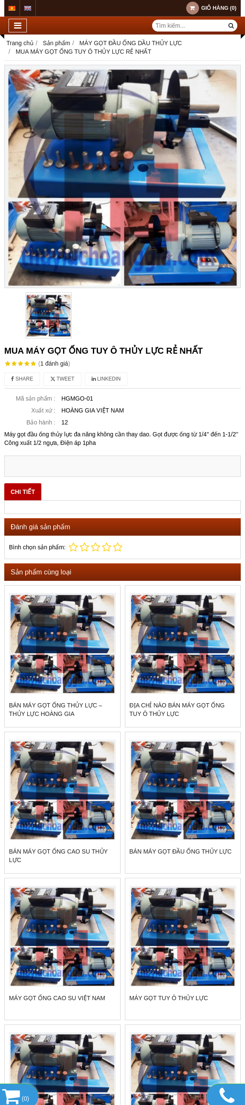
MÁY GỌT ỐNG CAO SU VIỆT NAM (57, 998)
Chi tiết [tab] (23, 491)
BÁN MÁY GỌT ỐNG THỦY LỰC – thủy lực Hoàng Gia (55, 709)
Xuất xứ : (43, 410)
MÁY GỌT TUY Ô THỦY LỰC (169, 998)
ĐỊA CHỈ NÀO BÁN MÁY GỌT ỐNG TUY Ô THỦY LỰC (177, 709)
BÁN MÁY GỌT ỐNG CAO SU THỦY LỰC (58, 855)
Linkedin (106, 379)
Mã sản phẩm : (35, 398)
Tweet (62, 379)
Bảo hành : (40, 422)
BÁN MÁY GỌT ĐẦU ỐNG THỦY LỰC (181, 851)
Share (22, 379)
